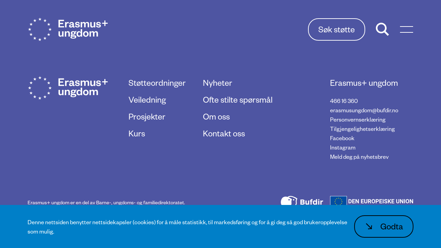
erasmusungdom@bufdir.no (364, 110)
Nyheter (217, 82)
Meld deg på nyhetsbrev (359, 156)
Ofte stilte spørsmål (238, 99)
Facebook (342, 138)
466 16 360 (344, 100)
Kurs (137, 133)
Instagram (343, 147)
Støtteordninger (157, 82)
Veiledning (147, 99)
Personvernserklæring (358, 119)
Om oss (216, 116)
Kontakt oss (224, 133)
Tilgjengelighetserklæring (362, 128)
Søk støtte (336, 29)
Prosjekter (147, 116)
